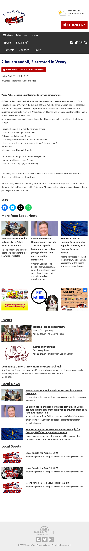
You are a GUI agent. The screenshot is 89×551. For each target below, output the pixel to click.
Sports (7, 42)
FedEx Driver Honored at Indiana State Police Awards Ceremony (14, 234)
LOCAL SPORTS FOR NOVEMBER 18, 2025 (47, 483)
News (35, 35)
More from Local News (34, 69)
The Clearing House (55, 334)
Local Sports (11, 446)
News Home (11, 69)
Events (6, 320)
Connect (24, 49)
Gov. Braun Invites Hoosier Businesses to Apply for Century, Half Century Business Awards (74, 237)
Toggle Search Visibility (86, 43)
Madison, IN (74, 11)
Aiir (53, 545)
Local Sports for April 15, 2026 (42, 453)
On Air (37, 49)
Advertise (21, 35)
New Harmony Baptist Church (60, 354)
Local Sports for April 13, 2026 (42, 468)
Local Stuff (22, 42)
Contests (9, 49)
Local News (10, 384)
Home (7, 35)
